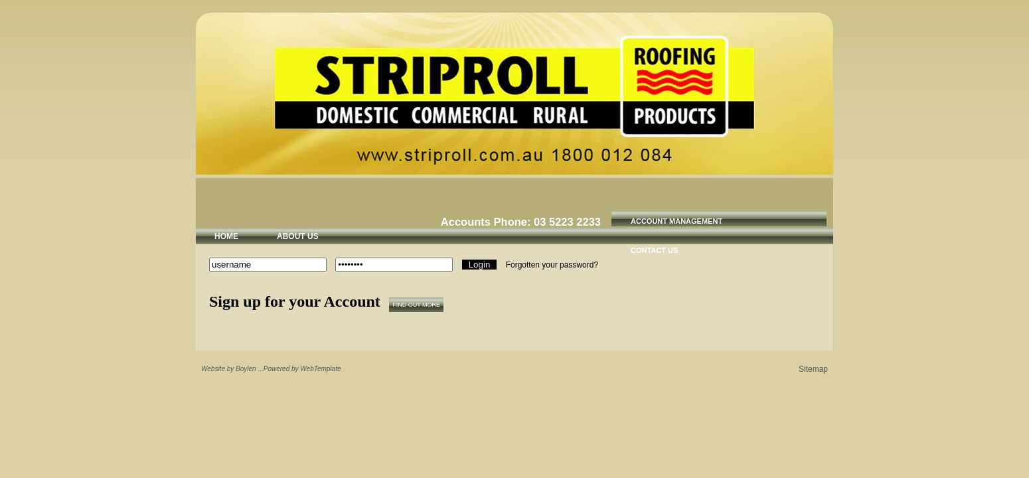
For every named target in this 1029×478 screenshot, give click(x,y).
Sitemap (813, 369)
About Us (298, 236)
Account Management (676, 221)
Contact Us (654, 250)
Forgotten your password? (552, 265)
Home (226, 236)
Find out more (416, 304)
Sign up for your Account (294, 301)
